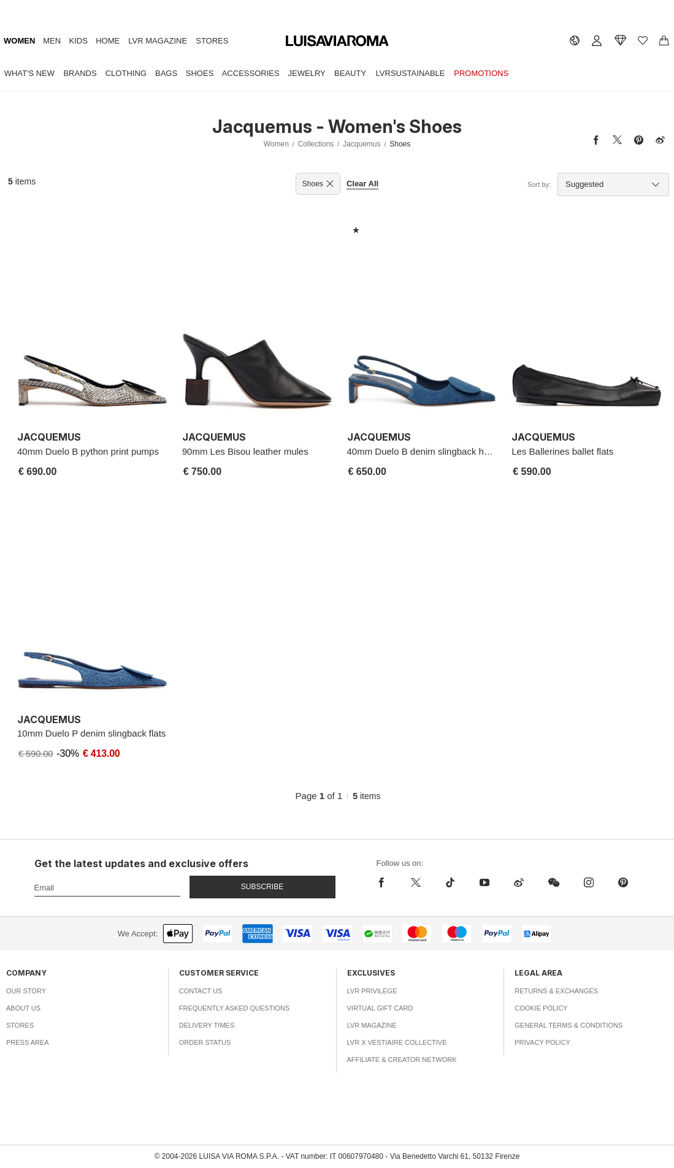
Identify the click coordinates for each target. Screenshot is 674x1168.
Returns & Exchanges (556, 991)
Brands (79, 73)
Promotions (481, 73)
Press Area (27, 1042)
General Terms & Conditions (568, 1025)
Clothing (126, 73)
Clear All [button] (362, 183)
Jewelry (307, 73)
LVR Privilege (372, 991)
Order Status (205, 1042)
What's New (29, 73)
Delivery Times (206, 1025)
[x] (416, 882)
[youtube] (484, 882)
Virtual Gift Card (380, 1008)
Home (108, 40)
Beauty (350, 73)
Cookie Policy (541, 1008)
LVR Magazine (157, 40)
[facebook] (385, 882)
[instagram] (589, 882)
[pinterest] (623, 882)
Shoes (200, 73)
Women (19, 40)
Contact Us (201, 991)
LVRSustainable (410, 73)
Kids (78, 40)
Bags (166, 73)
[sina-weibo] (519, 882)
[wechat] (553, 882)
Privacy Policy (542, 1042)
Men (52, 40)
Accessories (251, 73)
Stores (212, 40)
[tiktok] (450, 882)
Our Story (26, 991)
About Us (23, 1008)
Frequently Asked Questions (234, 1008)
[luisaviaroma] (337, 41)
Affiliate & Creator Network (402, 1059)
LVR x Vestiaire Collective (397, 1042)
